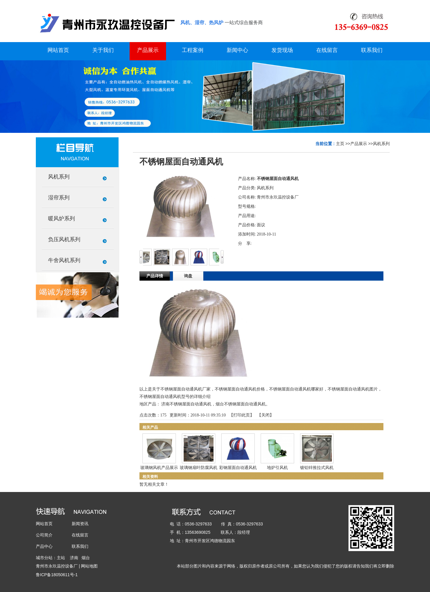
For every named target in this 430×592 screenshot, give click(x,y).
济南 (74, 557)
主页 (340, 143)
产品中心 (44, 546)
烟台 (86, 557)
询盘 (188, 276)
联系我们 (80, 546)
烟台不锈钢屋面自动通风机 (241, 404)
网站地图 (89, 566)
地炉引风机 (277, 467)
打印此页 (241, 415)
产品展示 (358, 143)
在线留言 (80, 535)
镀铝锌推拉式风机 (317, 467)
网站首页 (44, 523)
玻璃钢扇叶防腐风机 (198, 467)
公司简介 (44, 535)
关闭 (265, 415)
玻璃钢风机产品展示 (159, 467)
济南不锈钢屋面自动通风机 (186, 404)
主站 (61, 557)
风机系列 (381, 143)
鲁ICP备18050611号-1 (57, 574)
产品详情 (154, 276)
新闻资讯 (80, 523)
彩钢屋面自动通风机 (238, 467)
